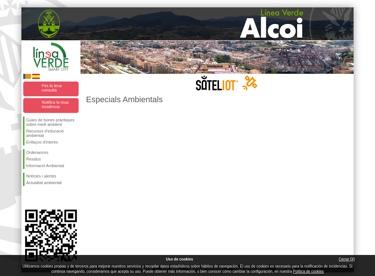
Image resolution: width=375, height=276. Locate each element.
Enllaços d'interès (42, 142)
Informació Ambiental (45, 165)
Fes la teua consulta (52, 87)
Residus (33, 159)
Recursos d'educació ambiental (45, 133)
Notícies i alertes (41, 176)
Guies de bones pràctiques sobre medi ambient (50, 122)
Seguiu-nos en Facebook (27, 197)
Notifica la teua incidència (55, 104)
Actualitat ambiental (44, 182)
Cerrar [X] (347, 259)
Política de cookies (308, 271)
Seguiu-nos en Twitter (39, 197)
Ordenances (37, 152)
